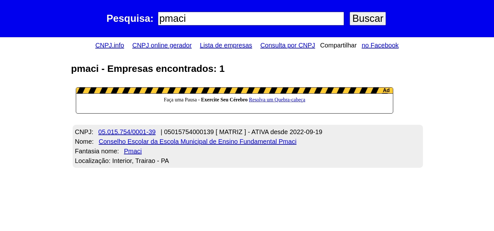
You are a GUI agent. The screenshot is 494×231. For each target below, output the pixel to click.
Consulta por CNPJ (287, 45)
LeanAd (234, 100)
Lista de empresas (226, 45)
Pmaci (133, 151)
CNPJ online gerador (162, 45)
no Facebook (380, 45)
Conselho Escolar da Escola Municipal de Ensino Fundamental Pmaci (197, 141)
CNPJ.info (109, 45)
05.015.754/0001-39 (126, 131)
